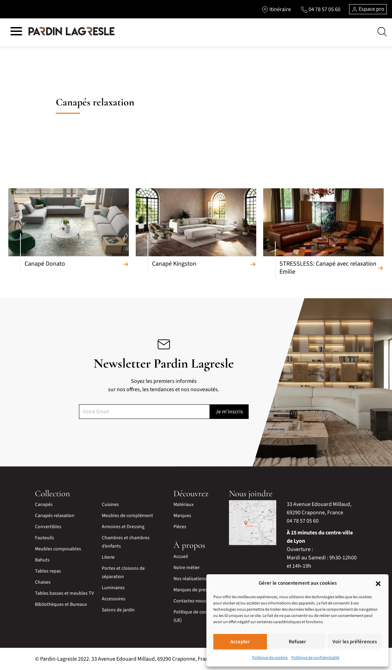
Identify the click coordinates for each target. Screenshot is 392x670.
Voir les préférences (354, 641)
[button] (378, 583)
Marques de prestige (194, 589)
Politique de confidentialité (315, 658)
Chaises (43, 582)
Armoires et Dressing (123, 526)
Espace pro (367, 9)
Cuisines (110, 504)
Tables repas (48, 571)
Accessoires (113, 598)
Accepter (240, 641)
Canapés (44, 504)
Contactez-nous (189, 601)
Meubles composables (58, 549)
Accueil (180, 556)
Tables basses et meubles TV (64, 593)
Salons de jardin (118, 610)
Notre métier (186, 567)
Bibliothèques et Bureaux (61, 604)
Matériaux (183, 504)
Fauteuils (44, 537)
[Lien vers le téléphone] (320, 9)
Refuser (297, 641)
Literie (108, 557)
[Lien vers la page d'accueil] (71, 31)
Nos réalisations (189, 578)
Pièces (179, 526)
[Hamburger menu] (16, 32)
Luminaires (113, 587)
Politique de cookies (270, 658)
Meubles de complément (127, 515)
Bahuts (42, 560)
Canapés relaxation (54, 515)
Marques (182, 515)
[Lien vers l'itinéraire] (276, 9)
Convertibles (48, 526)
